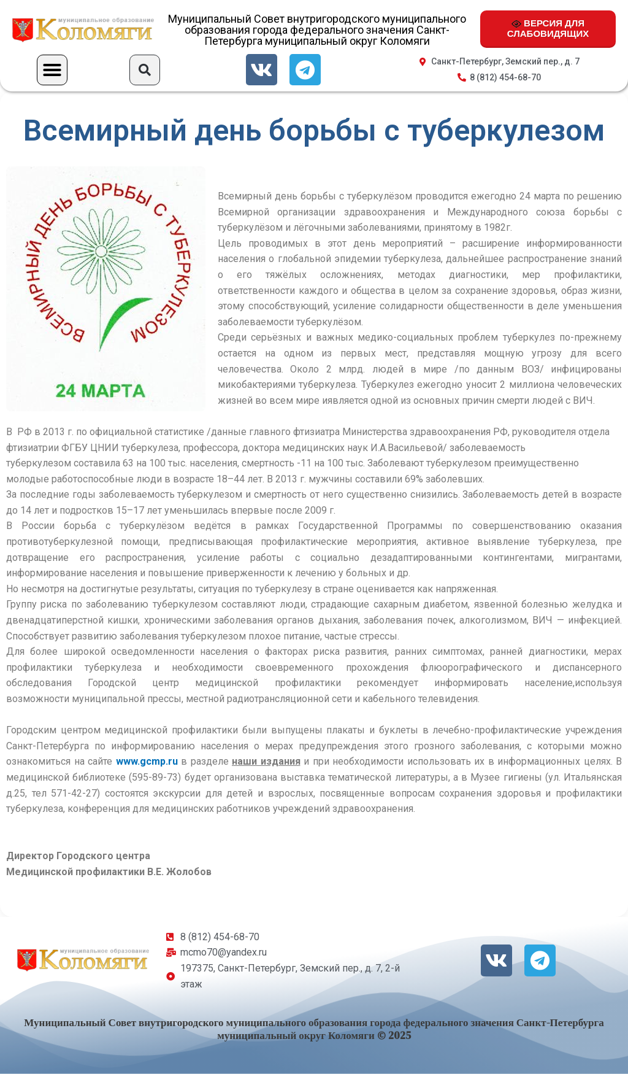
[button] (52, 70)
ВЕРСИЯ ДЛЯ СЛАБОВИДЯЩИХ (548, 28)
